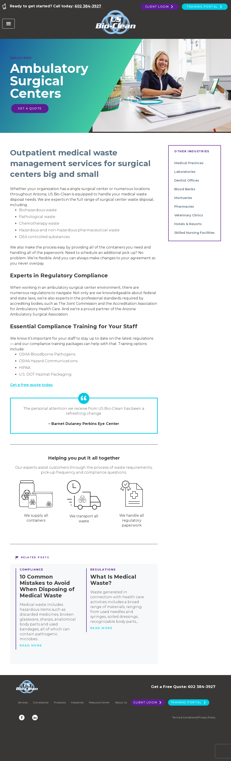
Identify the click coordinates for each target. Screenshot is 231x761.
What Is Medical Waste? (113, 579)
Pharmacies (184, 207)
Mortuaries (183, 198)
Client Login (159, 6)
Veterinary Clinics (188, 215)
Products (60, 702)
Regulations (103, 569)
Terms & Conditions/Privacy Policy (193, 717)
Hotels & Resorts (188, 224)
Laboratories (184, 172)
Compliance (31, 569)
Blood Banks (184, 189)
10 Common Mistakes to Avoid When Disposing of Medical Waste (47, 586)
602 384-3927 (88, 6)
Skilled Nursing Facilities (194, 233)
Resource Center (99, 702)
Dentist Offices (186, 180)
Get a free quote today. (31, 385)
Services (23, 702)
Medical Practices (189, 163)
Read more (31, 645)
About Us (121, 702)
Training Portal (204, 6)
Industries (21, 58)
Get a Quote (30, 108)
